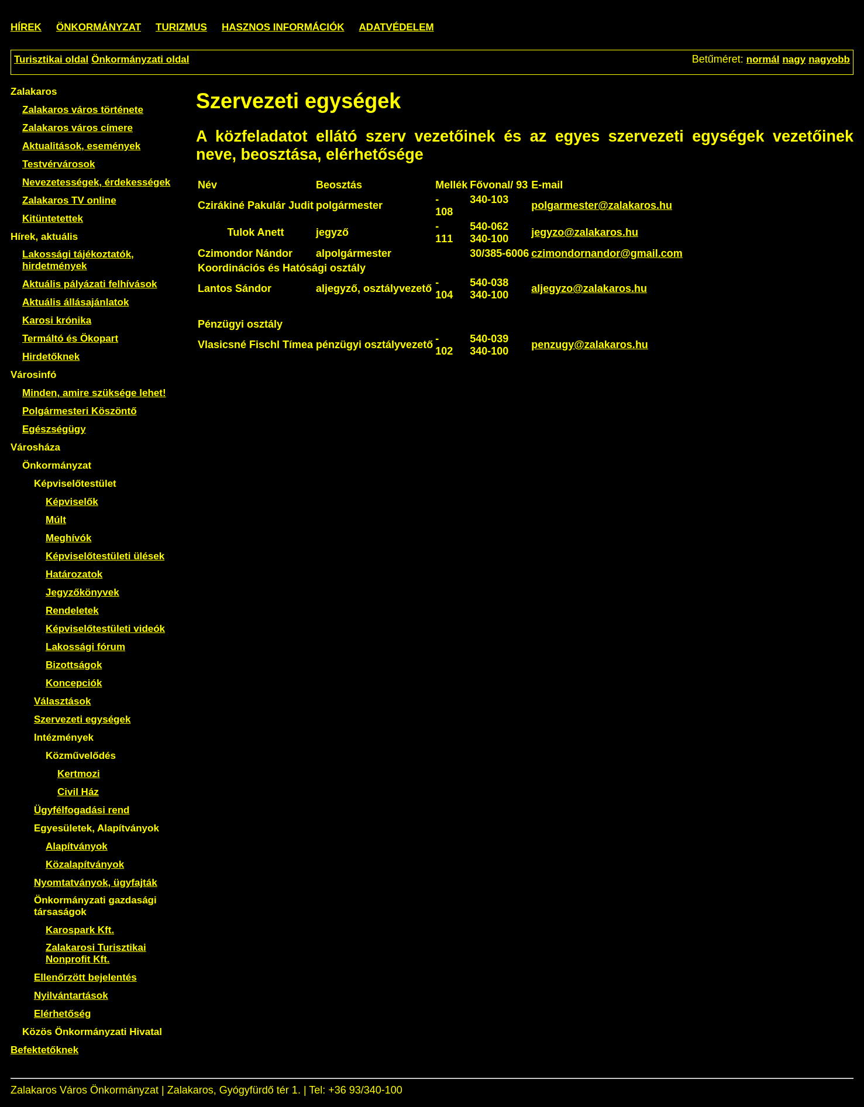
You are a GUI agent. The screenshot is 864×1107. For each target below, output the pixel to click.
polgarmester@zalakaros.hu (601, 205)
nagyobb (829, 59)
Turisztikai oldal (51, 59)
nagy (794, 59)
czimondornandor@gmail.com (607, 253)
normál (763, 59)
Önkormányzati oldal (140, 59)
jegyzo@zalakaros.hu (584, 232)
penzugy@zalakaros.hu (589, 344)
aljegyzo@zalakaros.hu (589, 288)
